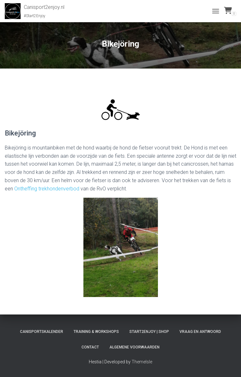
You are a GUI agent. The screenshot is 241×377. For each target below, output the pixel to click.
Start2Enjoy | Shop (149, 331)
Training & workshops (96, 331)
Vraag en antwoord (200, 331)
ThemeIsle (142, 361)
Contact (90, 347)
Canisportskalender (41, 331)
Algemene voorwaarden (134, 347)
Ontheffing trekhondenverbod (46, 189)
